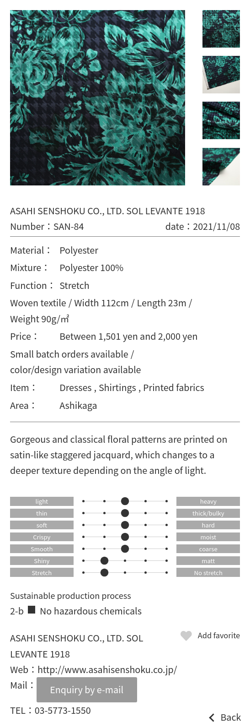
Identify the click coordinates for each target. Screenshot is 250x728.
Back (230, 717)
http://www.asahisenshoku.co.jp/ (107, 669)
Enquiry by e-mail (86, 689)
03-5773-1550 (63, 710)
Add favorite (219, 635)
